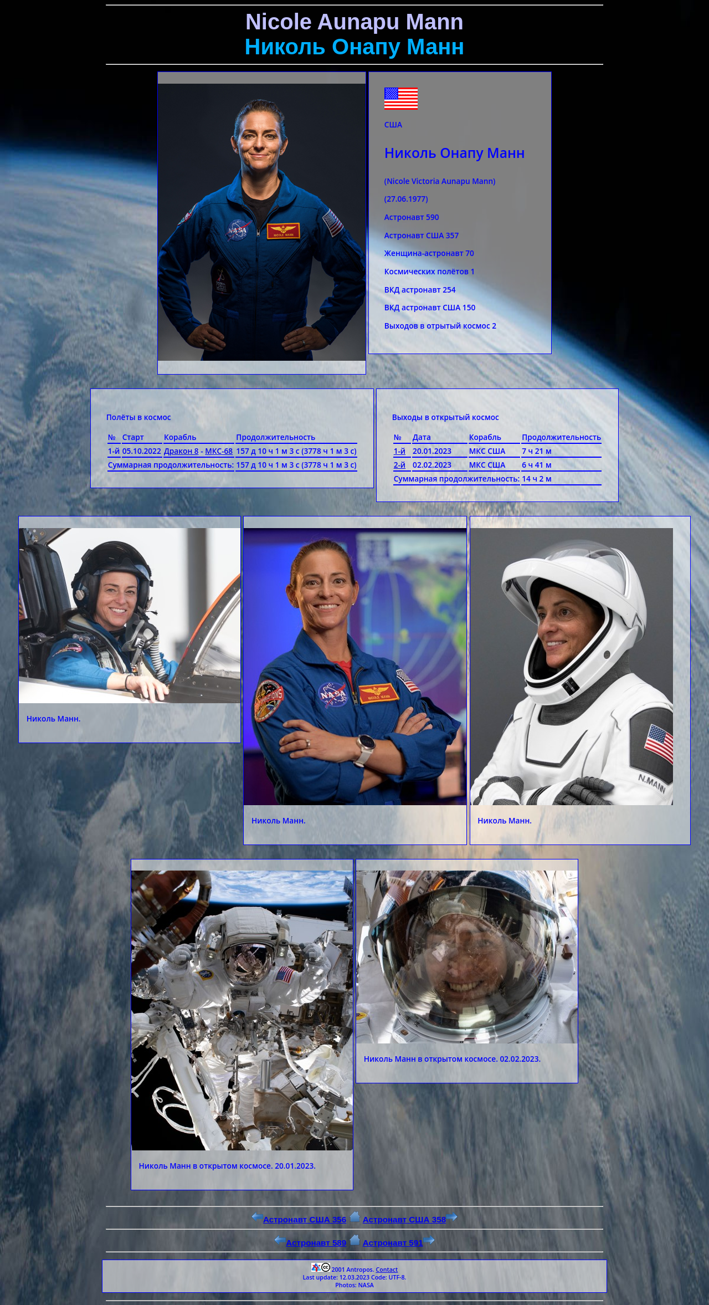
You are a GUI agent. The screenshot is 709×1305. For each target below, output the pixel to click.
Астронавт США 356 (298, 1219)
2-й (400, 464)
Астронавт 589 (310, 1242)
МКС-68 (219, 451)
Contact (387, 1269)
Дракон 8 (181, 451)
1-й (400, 451)
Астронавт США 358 (410, 1219)
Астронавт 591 (399, 1242)
